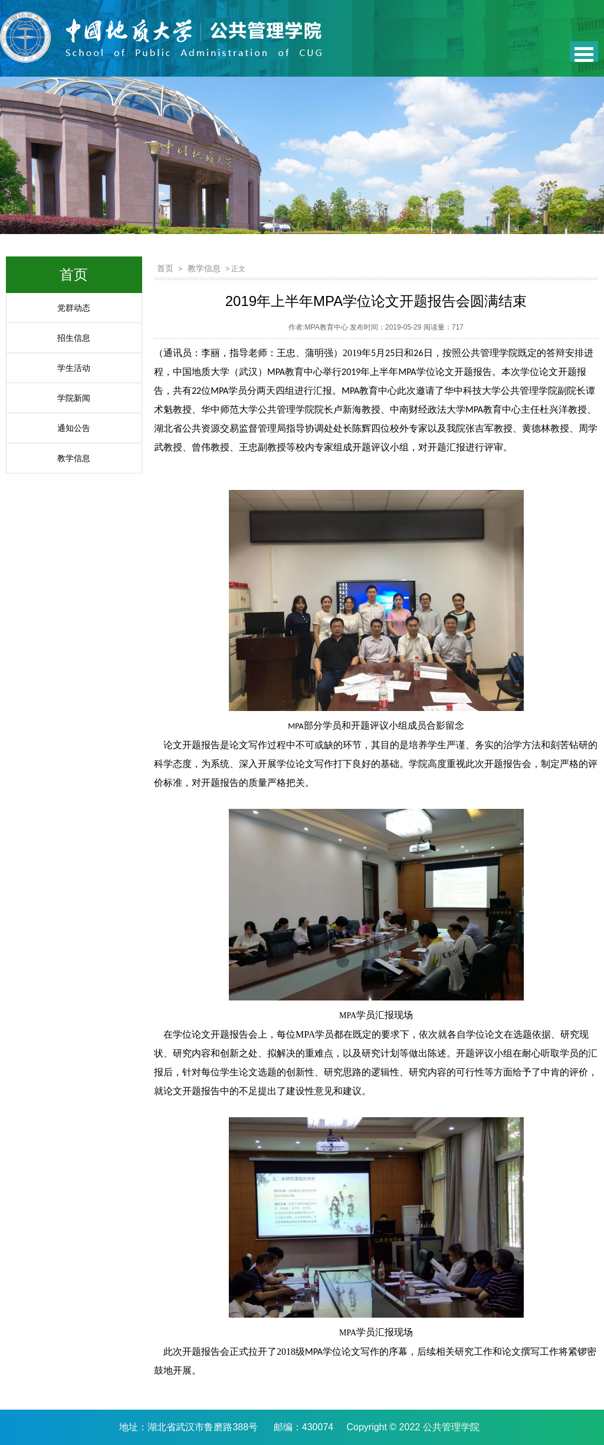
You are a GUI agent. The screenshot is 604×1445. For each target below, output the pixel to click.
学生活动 (73, 368)
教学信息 (73, 458)
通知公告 (73, 428)
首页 (165, 268)
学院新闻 (73, 398)
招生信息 (73, 338)
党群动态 (73, 307)
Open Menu (584, 51)
